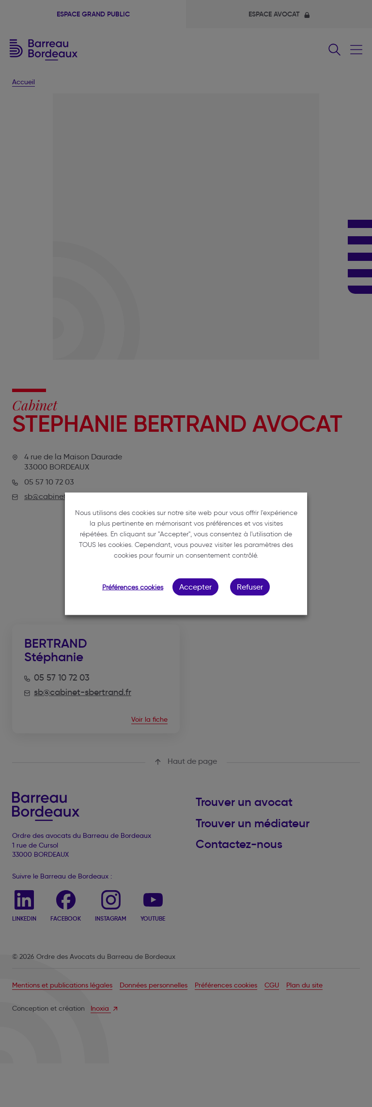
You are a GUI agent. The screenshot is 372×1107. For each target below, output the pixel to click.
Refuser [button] (250, 586)
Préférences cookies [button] (132, 587)
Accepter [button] (195, 586)
